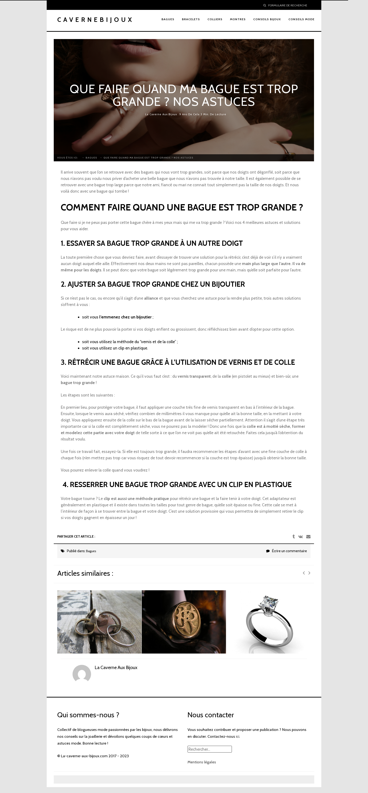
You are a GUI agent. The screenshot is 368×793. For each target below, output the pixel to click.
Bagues (91, 551)
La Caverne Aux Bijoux (161, 114)
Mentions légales (202, 762)
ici (237, 736)
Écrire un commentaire (289, 551)
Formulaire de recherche (285, 5)
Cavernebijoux (95, 20)
